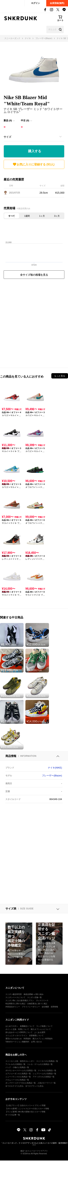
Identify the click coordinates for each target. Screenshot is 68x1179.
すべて (11, 216)
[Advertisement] (34, 322)
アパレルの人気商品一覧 (15, 1064)
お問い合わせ (36, 1042)
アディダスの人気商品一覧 (43, 1077)
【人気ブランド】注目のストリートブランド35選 (25, 1105)
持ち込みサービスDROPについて (18, 1032)
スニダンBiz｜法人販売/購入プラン (19, 1000)
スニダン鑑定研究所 (13, 994)
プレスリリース (42, 1000)
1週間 (27, 216)
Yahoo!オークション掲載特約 (17, 1042)
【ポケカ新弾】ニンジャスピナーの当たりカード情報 (27, 1109)
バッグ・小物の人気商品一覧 (17, 1067)
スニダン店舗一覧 (34, 997)
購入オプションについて (41, 1029)
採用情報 (54, 1007)
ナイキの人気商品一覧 (47, 1070)
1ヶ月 (42, 216)
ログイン (35, 3)
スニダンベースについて (15, 997)
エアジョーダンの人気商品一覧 (18, 1074)
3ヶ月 (57, 216)
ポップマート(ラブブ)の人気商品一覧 (20, 1083)
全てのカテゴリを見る (14, 1086)
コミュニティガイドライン (16, 1035)
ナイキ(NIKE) (55, 767)
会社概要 (45, 1007)
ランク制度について (44, 1026)
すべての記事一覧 (12, 1115)
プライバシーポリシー (31, 1007)
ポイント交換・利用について (17, 1029)
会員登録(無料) (57, 3)
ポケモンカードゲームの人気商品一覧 (20, 1070)
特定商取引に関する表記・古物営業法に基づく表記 (26, 1004)
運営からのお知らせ (13, 1039)
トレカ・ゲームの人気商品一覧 (40, 1064)
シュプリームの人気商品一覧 (44, 1074)
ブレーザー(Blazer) (52, 775)
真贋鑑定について (27, 1026)
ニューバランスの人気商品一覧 (18, 1077)
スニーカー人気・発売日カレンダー (19, 1061)
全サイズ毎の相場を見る (34, 274)
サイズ (7, 136)
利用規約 (27, 1039)
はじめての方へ (11, 1026)
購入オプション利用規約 (43, 1039)
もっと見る (59, 376)
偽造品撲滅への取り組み (34, 994)
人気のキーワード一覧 (47, 1083)
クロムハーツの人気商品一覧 (17, 1080)
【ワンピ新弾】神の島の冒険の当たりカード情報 (25, 1112)
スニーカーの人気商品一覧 (47, 1061)
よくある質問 (39, 1032)
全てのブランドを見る (34, 1086)
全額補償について (36, 1035)
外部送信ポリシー (12, 1007)
